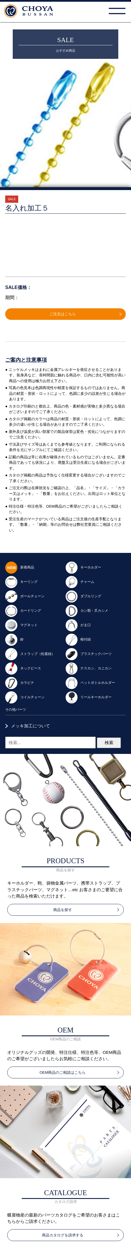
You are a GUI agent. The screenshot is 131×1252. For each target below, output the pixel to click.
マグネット (21, 625)
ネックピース (23, 668)
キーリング (21, 582)
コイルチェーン (25, 697)
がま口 (78, 625)
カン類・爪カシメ (87, 611)
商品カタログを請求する (62, 1235)
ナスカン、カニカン (89, 668)
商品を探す (62, 910)
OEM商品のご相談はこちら (63, 1072)
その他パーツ (15, 709)
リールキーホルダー (89, 697)
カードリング (23, 611)
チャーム (80, 582)
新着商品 (19, 567)
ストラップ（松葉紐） (30, 654)
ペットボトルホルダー (90, 683)
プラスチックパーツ (89, 654)
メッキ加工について (30, 725)
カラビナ (19, 683)
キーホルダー (84, 567)
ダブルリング (84, 596)
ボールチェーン (25, 596)
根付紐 (78, 639)
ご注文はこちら (62, 314)
